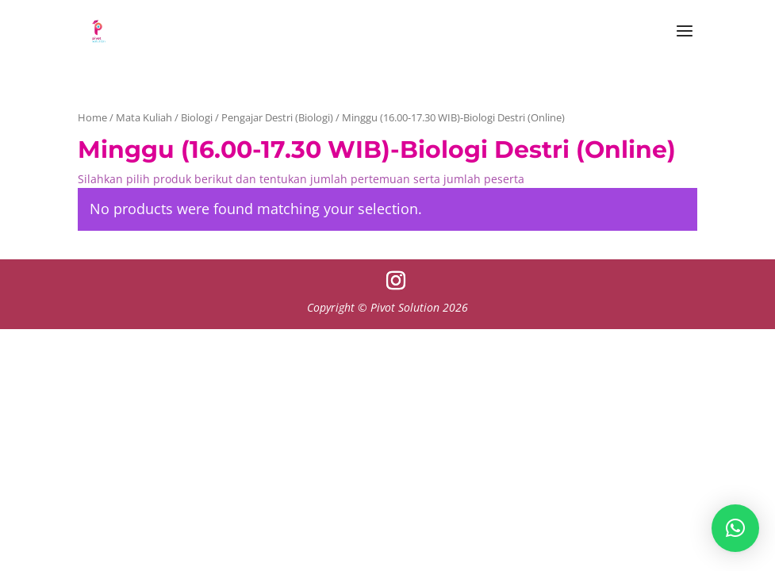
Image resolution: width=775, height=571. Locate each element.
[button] (735, 528)
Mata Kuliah (144, 117)
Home (92, 117)
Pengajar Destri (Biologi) (277, 117)
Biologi (197, 117)
